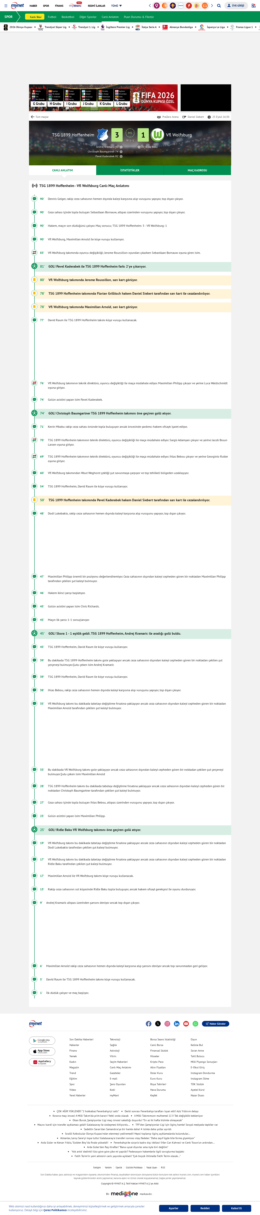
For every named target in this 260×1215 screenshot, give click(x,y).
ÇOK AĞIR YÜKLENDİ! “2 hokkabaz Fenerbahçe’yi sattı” (88, 1111)
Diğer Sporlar (88, 17)
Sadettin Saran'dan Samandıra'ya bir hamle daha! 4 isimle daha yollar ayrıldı (127, 1129)
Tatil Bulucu (197, 1056)
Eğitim (73, 1078)
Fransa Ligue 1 (241, 27)
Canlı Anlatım (110, 17)
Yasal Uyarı (151, 1167)
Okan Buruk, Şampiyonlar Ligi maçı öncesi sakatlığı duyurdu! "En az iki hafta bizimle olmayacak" (128, 1120)
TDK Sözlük (197, 1084)
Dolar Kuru (156, 1073)
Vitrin (113, 1056)
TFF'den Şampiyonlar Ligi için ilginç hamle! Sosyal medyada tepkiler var (177, 1124)
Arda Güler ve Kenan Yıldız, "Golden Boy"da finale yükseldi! (74, 1142)
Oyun (194, 1039)
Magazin (74, 1067)
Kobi (112, 1089)
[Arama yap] (218, 5)
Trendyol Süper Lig (52, 27)
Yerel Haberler (77, 1095)
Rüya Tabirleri (158, 1084)
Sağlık (113, 1045)
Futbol (52, 17)
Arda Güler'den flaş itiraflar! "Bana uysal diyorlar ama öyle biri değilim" (127, 1147)
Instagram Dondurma (203, 1073)
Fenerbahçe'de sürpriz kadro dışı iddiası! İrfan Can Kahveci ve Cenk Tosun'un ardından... (164, 1142)
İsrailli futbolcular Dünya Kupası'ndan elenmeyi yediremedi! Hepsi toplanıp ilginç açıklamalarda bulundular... (127, 1133)
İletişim (97, 1167)
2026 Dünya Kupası (18, 27)
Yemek (73, 1056)
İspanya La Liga (211, 27)
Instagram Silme (200, 1078)
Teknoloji (115, 1039)
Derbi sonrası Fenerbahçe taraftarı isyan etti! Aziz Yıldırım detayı (162, 1111)
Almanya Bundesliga (177, 27)
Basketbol (68, 17)
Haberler (74, 1045)
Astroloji (115, 1050)
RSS (163, 1167)
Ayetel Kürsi (198, 1089)
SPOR (8, 17)
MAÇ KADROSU (197, 170)
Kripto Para (156, 1061)
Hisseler (154, 1056)
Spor (72, 1084)
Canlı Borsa (156, 1045)
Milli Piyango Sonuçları (204, 1061)
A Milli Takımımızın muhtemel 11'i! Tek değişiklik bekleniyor (168, 1115)
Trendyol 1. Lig (83, 27)
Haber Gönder (216, 1023)
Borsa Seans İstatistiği (163, 1039)
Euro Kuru (156, 1078)
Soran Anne (197, 1050)
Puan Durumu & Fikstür (139, 17)
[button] (5, 5)
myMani (114, 1095)
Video (72, 1089)
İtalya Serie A (145, 27)
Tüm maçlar (42, 116)
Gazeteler (115, 1073)
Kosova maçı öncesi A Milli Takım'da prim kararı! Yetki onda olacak (91, 1115)
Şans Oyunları (118, 1084)
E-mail (113, 1078)
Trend (72, 1073)
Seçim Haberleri (119, 1061)
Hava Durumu (158, 1089)
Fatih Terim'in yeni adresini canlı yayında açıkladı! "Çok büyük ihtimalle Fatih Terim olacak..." (128, 1156)
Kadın (72, 1061)
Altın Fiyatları (158, 1067)
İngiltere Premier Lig (115, 27)
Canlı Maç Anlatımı (120, 1067)
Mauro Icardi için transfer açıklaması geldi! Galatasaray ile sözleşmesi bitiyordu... (83, 1124)
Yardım (108, 1167)
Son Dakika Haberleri (81, 1039)
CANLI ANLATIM (62, 170)
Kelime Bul (197, 1045)
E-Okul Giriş (198, 1067)
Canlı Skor (36, 17)
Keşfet (153, 1095)
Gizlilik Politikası (134, 1167)
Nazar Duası (197, 1095)
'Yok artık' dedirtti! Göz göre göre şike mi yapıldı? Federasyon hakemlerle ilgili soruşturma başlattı (127, 1151)
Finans (73, 1050)
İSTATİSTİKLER (129, 170)
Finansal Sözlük (159, 1050)
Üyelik (119, 1167)
